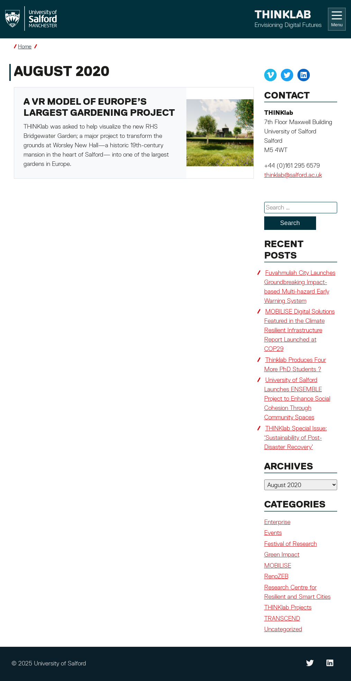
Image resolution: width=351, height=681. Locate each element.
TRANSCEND (282, 619)
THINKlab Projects (288, 608)
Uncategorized (283, 629)
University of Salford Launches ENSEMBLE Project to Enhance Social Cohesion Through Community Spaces (297, 399)
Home (24, 46)
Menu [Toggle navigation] (336, 19)
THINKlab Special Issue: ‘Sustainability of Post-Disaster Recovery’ (295, 438)
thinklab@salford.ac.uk (293, 175)
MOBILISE (277, 566)
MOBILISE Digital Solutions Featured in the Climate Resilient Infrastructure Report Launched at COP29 (299, 330)
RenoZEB (276, 576)
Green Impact (281, 555)
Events (273, 533)
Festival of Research (290, 544)
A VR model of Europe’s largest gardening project (99, 107)
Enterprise (277, 522)
